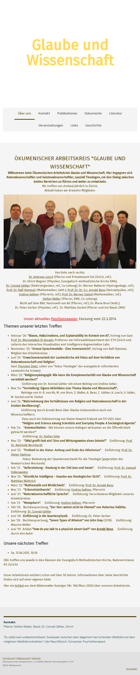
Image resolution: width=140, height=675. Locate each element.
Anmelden (131, 668)
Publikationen (67, 113)
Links (74, 125)
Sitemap (36, 658)
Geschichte (93, 125)
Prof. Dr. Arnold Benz (99, 485)
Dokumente (93, 113)
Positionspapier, (64, 319)
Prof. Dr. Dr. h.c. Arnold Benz (86, 290)
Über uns (24, 113)
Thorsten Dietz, (28, 366)
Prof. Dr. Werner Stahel (77, 294)
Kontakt (44, 113)
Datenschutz (23, 658)
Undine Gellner (29, 294)
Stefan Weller (52, 299)
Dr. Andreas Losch (41, 277)
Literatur (115, 113)
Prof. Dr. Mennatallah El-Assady (32, 340)
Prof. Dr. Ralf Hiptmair (21, 290)
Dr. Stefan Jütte (49, 436)
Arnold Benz (105, 529)
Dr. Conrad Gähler (18, 285)
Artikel (19, 585)
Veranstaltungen (50, 125)
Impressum (9, 658)
